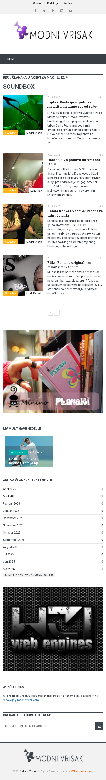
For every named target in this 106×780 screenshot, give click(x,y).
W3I (73, 771)
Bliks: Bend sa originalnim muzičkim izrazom (69, 265)
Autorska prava (84, 771)
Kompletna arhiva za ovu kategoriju (29, 575)
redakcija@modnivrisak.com (21, 700)
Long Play (36, 190)
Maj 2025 (9, 569)
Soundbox (10, 132)
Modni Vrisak (34, 132)
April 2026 (9, 489)
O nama (37, 3)
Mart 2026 (9, 496)
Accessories (18, 452)
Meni (10, 59)
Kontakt (68, 3)
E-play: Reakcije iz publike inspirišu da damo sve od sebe (72, 104)
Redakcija (53, 3)
